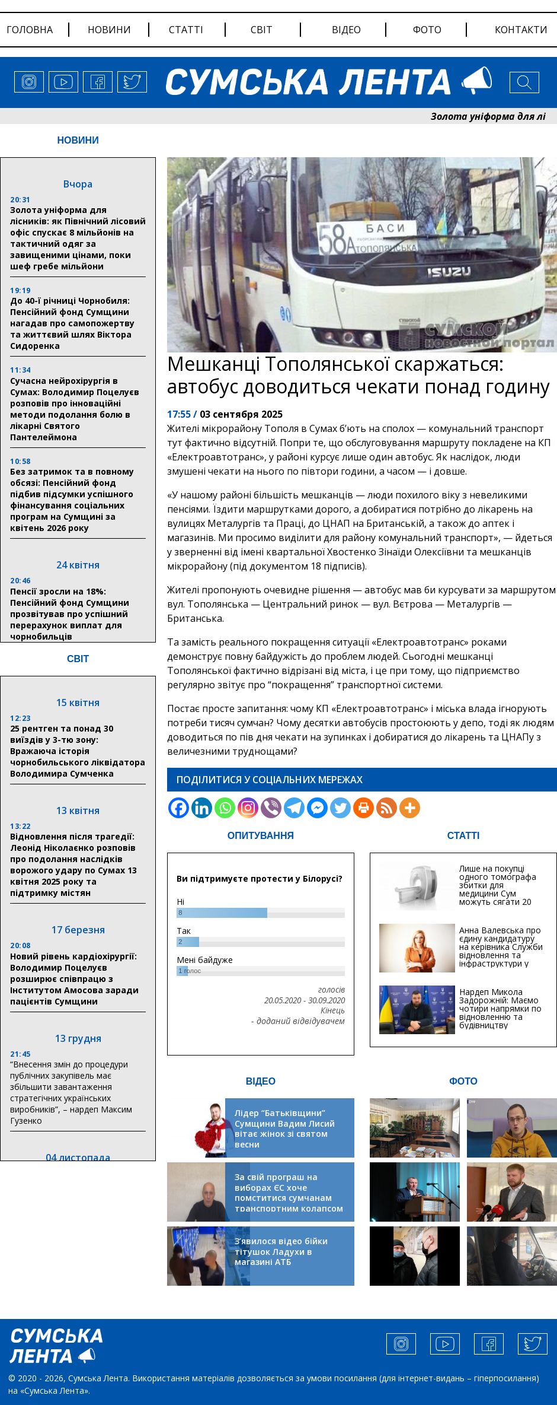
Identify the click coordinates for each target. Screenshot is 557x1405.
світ (262, 29)
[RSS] (386, 807)
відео (346, 29)
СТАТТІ (463, 836)
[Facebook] (178, 807)
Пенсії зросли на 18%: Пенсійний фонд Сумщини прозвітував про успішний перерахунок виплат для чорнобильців (69, 614)
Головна (30, 29)
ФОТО (463, 1081)
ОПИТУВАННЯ (261, 836)
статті (186, 29)
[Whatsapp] (225, 807)
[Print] (363, 807)
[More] (409, 807)
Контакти (521, 29)
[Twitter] (340, 807)
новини (109, 29)
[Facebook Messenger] (317, 807)
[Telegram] (294, 807)
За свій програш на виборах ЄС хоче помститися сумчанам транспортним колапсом (289, 1192)
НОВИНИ (78, 140)
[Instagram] (248, 807)
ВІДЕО (261, 1081)
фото (427, 29)
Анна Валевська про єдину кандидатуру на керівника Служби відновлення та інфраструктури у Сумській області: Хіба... (501, 955)
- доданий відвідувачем (298, 1021)
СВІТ (78, 659)
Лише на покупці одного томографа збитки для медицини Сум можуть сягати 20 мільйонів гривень (497, 889)
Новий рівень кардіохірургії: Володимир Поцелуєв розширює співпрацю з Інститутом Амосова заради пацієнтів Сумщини (74, 979)
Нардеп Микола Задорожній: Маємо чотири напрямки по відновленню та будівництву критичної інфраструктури (500, 1016)
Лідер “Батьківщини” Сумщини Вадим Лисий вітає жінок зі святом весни (285, 1128)
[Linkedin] (201, 807)
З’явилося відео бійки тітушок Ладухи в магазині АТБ (281, 1251)
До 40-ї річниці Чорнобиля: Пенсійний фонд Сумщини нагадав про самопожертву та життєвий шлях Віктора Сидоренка (72, 323)
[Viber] (271, 807)
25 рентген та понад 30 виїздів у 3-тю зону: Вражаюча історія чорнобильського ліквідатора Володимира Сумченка (77, 751)
